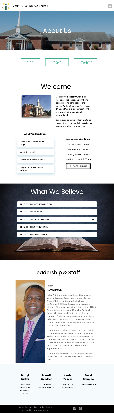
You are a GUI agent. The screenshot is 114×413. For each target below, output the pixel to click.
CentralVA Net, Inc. (41, 410)
